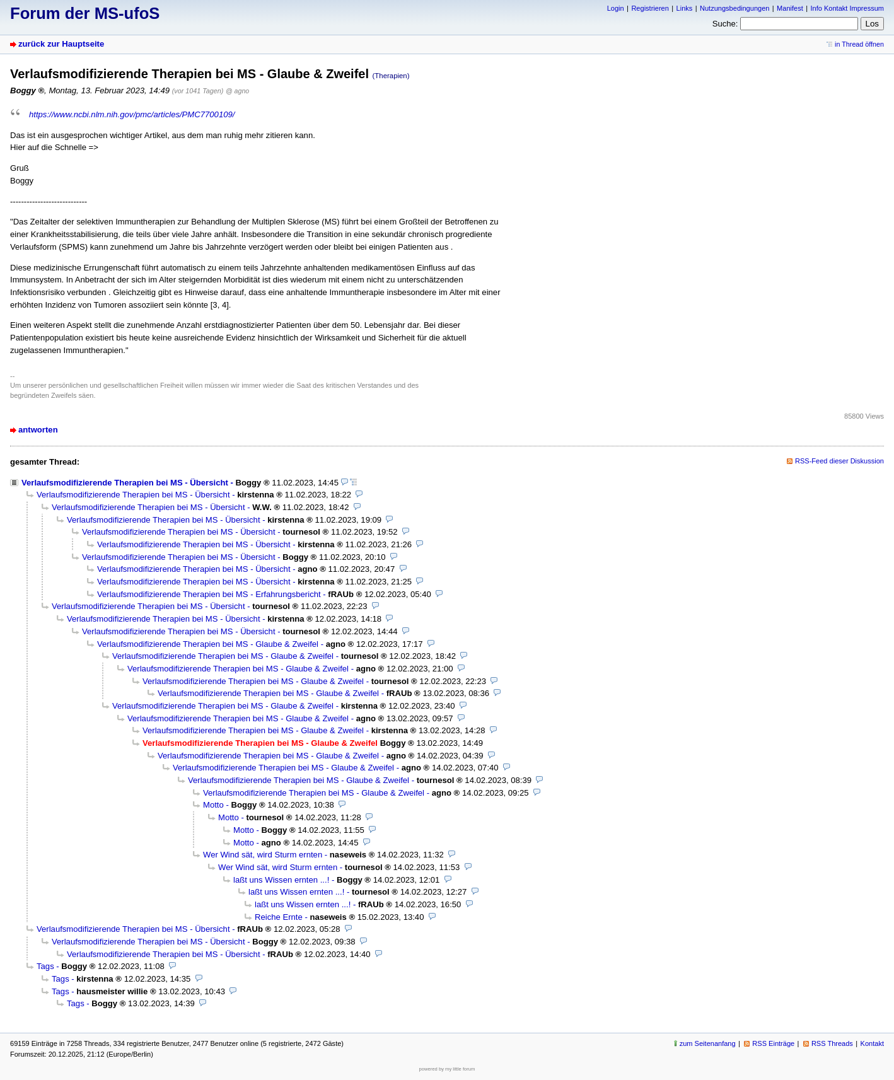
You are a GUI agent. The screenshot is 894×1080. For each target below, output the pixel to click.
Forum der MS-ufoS (85, 13)
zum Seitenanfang (708, 1043)
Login (615, 8)
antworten (38, 429)
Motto (213, 805)
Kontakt (872, 1043)
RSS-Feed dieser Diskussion (839, 461)
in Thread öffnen (859, 44)
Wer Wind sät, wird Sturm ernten (262, 854)
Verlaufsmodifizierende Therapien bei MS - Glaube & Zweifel (207, 644)
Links (684, 8)
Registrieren (649, 8)
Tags (45, 966)
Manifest (790, 8)
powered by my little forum (447, 1069)
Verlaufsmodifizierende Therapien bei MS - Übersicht (124, 482)
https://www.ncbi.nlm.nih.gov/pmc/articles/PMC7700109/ (132, 114)
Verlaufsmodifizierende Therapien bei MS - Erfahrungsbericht (209, 594)
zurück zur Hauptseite (61, 44)
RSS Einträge (773, 1043)
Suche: (725, 23)
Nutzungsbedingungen (734, 8)
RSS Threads (832, 1043)
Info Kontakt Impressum (848, 8)
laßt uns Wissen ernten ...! (281, 880)
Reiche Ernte (279, 917)
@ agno (237, 91)
